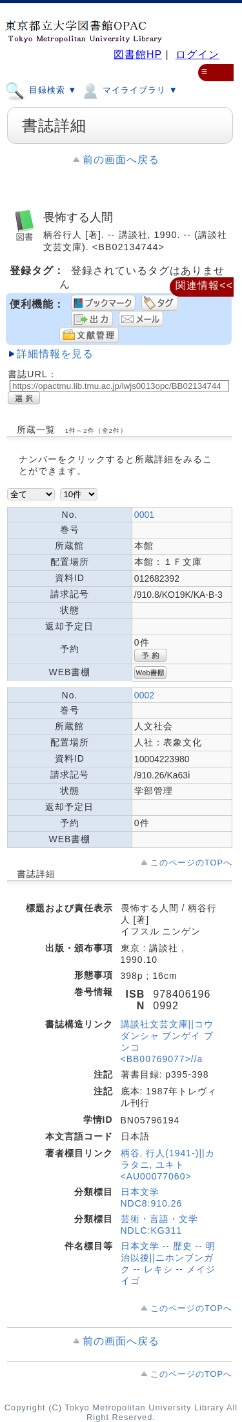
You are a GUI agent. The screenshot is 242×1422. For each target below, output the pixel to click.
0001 (144, 514)
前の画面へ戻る (121, 159)
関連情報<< (204, 285)
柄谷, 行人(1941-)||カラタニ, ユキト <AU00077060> (168, 1164)
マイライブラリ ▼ (128, 89)
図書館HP (138, 54)
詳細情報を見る (55, 353)
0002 (144, 695)
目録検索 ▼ (41, 89)
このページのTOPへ (191, 862)
